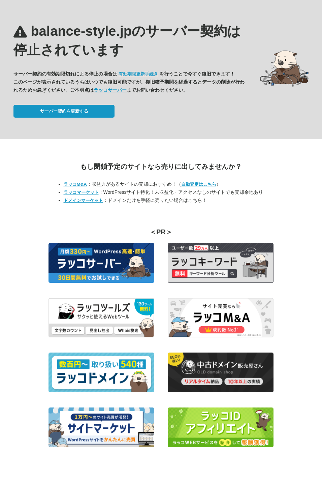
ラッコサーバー (110, 90)
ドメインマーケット (83, 200)
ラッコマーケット (81, 192)
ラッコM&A (75, 184)
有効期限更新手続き (138, 74)
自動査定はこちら (198, 184)
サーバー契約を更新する (64, 111)
